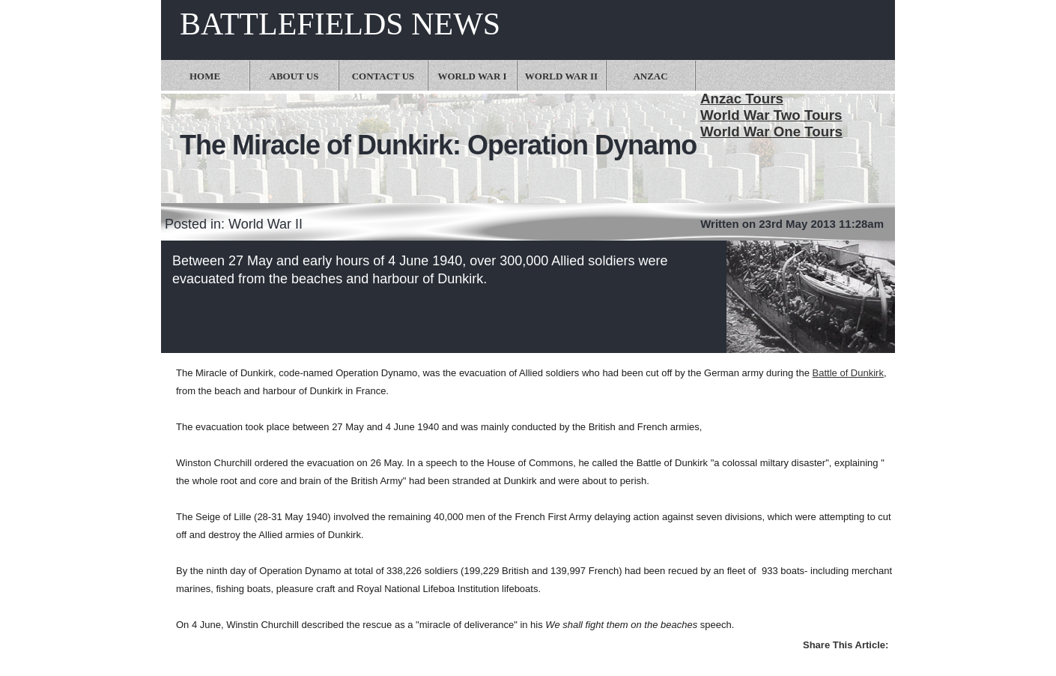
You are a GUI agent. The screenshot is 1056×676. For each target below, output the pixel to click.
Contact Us (383, 76)
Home (204, 76)
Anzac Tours (741, 98)
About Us (294, 76)
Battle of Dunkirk (848, 372)
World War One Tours (771, 131)
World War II (561, 76)
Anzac (650, 76)
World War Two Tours (771, 115)
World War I (471, 76)
